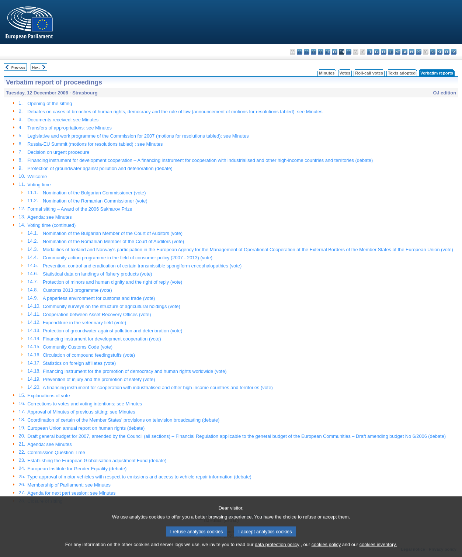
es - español (299, 52)
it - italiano (369, 52)
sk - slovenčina (432, 52)
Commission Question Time (56, 452)
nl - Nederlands (404, 52)
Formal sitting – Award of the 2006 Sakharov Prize (79, 209)
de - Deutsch (320, 52)
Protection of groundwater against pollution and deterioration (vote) (112, 330)
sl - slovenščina (439, 52)
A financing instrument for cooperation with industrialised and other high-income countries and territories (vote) (158, 387)
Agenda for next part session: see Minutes (71, 493)
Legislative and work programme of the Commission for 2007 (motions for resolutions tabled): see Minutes (138, 136)
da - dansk (313, 52)
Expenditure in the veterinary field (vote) (84, 322)
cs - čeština (306, 52)
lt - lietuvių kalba (383, 52)
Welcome (37, 176)
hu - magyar (390, 52)
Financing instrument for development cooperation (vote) (102, 339)
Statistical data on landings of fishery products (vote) (97, 274)
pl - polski (411, 52)
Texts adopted (402, 73)
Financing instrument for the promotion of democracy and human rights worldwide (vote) (135, 371)
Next (35, 67)
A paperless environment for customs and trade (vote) (99, 298)
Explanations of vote (48, 395)
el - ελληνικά (334, 52)
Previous (18, 67)
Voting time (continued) (51, 225)
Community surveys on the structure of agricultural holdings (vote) (111, 306)
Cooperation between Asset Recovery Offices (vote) (97, 314)
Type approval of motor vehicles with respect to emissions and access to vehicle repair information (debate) (139, 477)
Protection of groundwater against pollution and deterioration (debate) (99, 168)
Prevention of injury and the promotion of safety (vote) (99, 379)
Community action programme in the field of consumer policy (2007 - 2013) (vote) (127, 257)
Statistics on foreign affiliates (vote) (79, 363)
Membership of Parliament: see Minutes (68, 485)
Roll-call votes (369, 73)
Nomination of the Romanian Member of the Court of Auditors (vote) (113, 241)
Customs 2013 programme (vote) (77, 290)
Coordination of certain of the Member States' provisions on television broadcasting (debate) (123, 420)
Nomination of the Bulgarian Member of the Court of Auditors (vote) (113, 233)
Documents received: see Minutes (62, 119)
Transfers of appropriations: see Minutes (69, 128)
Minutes (326, 73)
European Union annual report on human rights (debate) (86, 428)
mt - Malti (397, 52)
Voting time (39, 184)
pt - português (418, 52)
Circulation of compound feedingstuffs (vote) (89, 355)
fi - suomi (446, 52)
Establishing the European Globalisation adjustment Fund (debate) (96, 460)
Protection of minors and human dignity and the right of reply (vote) (112, 282)
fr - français (348, 52)
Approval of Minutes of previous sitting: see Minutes (81, 412)
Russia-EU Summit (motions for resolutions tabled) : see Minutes (95, 144)
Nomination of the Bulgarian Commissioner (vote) (94, 193)
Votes (345, 73)
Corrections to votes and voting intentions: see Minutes (84, 403)
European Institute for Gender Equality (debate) (76, 468)
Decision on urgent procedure (58, 152)
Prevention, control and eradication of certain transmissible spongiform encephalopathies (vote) (142, 266)
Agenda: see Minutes (49, 217)
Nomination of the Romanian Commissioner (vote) (95, 201)
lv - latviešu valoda (376, 52)
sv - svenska (453, 52)
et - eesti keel (327, 52)
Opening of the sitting (49, 103)
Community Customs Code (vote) (77, 347)
